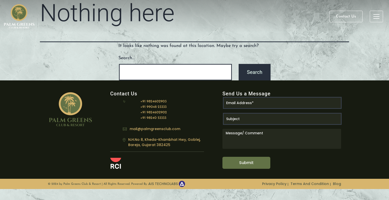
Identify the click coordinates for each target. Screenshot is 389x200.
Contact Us (346, 16)
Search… (126, 58)
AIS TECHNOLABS (163, 183)
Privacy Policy (274, 183)
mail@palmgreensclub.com (155, 128)
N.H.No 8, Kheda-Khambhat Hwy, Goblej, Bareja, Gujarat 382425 (164, 142)
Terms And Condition (310, 183)
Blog (337, 183)
